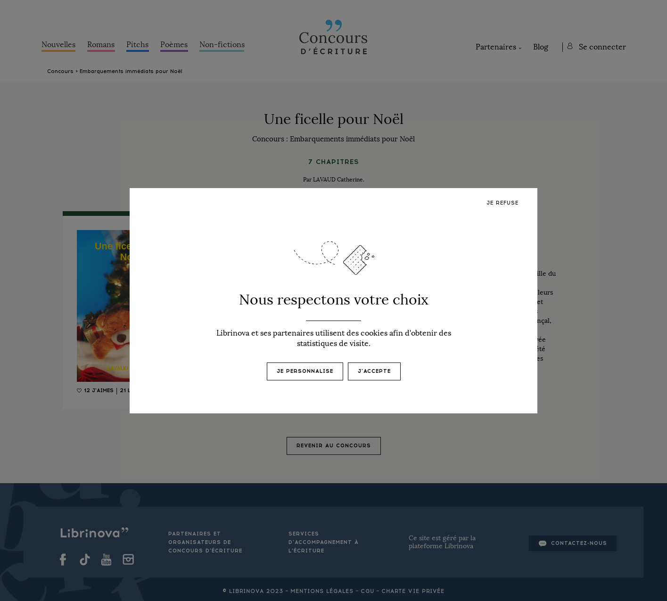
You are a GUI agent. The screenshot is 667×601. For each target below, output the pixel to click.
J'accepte (374, 371)
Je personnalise (305, 371)
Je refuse (502, 203)
